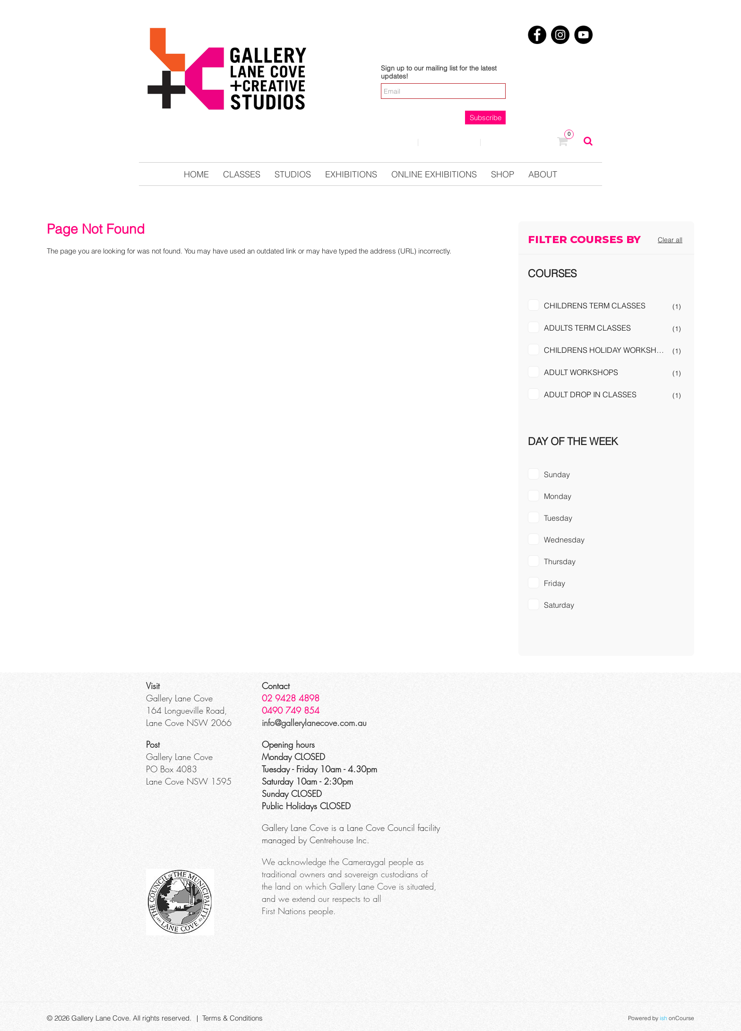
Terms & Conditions (232, 1018)
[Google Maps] (525, 715)
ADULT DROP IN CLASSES (590, 394)
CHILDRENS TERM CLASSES (595, 305)
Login (392, 141)
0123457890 (519, 142)
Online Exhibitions (434, 174)
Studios (293, 174)
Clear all (670, 240)
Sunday (557, 474)
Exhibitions (351, 174)
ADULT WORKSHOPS (581, 372)
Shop (502, 174)
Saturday (559, 605)
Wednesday (564, 539)
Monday (557, 496)
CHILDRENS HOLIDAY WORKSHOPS (608, 350)
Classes (241, 174)
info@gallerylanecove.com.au (314, 722)
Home (196, 174)
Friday (554, 583)
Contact (449, 141)
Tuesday (558, 518)
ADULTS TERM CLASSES (587, 327)
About (542, 174)
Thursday (560, 561)
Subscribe (485, 117)
